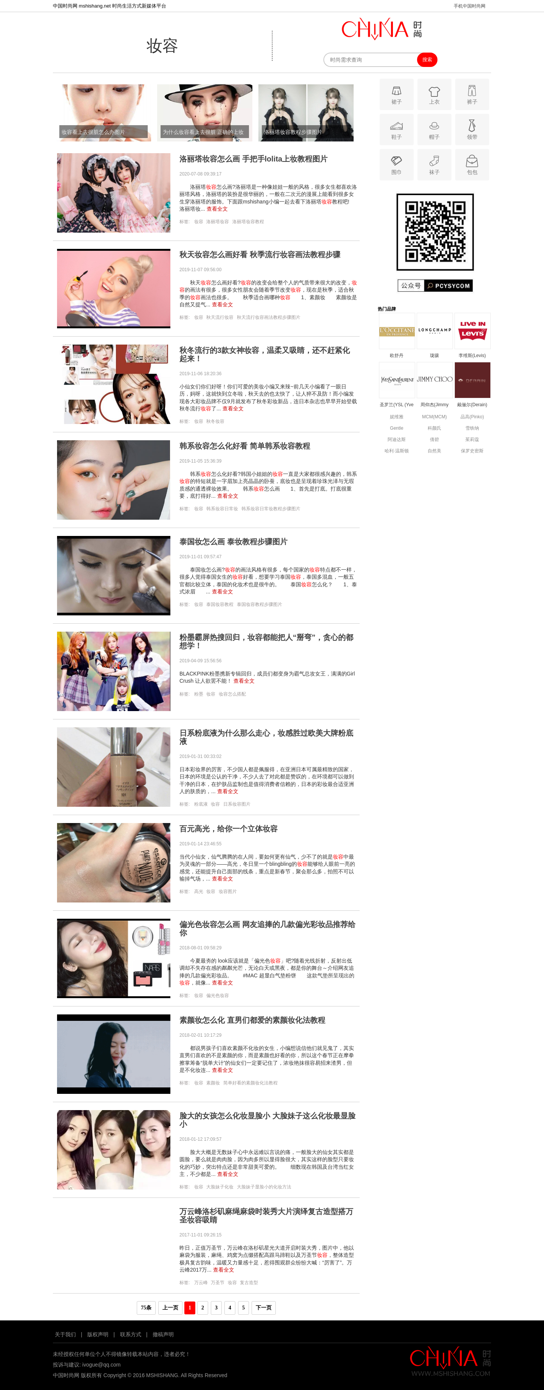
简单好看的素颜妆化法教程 (250, 1083)
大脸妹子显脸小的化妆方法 (264, 1187)
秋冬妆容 (215, 421)
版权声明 (97, 1334)
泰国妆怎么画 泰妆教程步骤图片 (233, 541)
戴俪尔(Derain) (472, 404)
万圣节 (217, 1282)
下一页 (264, 1308)
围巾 (396, 164)
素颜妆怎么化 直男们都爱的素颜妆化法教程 (252, 1020)
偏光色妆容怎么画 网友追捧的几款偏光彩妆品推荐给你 (267, 928)
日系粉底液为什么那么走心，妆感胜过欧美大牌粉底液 (266, 737)
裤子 (472, 94)
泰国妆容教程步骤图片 (259, 604)
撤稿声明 (163, 1334)
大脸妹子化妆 (219, 1187)
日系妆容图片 (236, 804)
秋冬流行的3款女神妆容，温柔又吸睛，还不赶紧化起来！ (264, 354)
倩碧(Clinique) (434, 440)
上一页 (170, 1308)
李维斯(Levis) (472, 355)
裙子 (396, 94)
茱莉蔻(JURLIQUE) (472, 440)
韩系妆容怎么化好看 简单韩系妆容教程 (244, 446)
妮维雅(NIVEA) (396, 417)
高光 (198, 891)
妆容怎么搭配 (232, 694)
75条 (146, 1308)
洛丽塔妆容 (217, 221)
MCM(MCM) (434, 416)
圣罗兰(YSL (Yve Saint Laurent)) (397, 405)
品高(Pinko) (472, 416)
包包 (472, 164)
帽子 (434, 129)
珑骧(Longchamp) (434, 356)
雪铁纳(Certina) (472, 429)
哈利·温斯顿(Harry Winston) (396, 451)
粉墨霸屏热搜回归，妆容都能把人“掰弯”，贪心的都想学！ (266, 641)
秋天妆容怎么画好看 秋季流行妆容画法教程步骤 (259, 254)
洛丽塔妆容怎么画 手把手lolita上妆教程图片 (253, 159)
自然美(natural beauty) (434, 451)
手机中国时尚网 (469, 6)
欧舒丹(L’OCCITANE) (396, 356)
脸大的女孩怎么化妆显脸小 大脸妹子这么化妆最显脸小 (267, 1120)
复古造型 (249, 1282)
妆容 (198, 221)
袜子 (434, 164)
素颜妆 (213, 1083)
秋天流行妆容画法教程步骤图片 (268, 317)
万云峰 (201, 1282)
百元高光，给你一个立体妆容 (228, 829)
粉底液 (201, 804)
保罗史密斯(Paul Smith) (472, 451)
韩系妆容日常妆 (222, 508)
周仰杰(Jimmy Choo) (434, 405)
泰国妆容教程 (219, 604)
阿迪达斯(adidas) (397, 440)
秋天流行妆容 (219, 317)
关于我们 (65, 1334)
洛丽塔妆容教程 (248, 221)
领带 (472, 129)
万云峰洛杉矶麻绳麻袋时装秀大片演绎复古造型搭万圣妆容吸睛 (266, 1215)
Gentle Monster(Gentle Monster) (396, 429)
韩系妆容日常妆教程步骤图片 (270, 508)
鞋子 (396, 129)
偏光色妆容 (217, 995)
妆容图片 (228, 891)
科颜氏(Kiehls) (434, 429)
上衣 (434, 94)
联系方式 (130, 1334)
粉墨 (198, 694)
